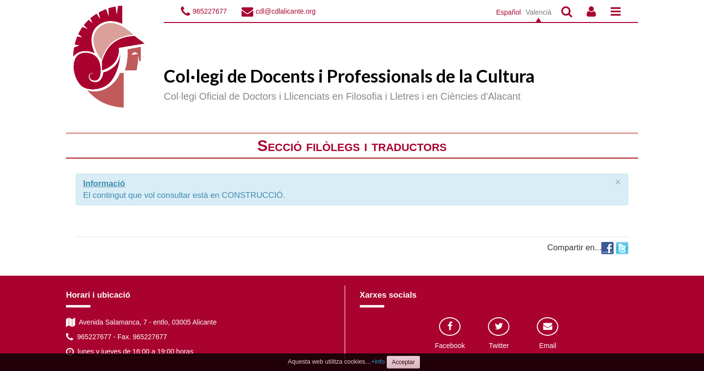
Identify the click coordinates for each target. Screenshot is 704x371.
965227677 (210, 11)
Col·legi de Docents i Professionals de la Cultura (349, 76)
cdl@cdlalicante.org (285, 11)
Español (508, 12)
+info (378, 361)
